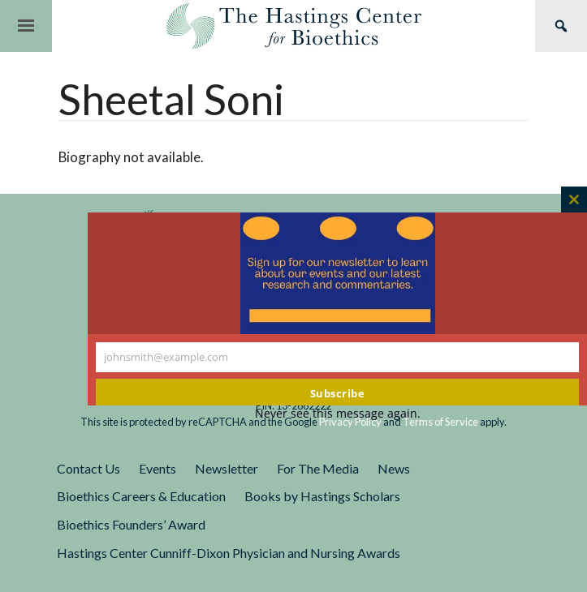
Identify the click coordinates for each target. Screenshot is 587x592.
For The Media (318, 468)
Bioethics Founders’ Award (131, 524)
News (394, 468)
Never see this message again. (338, 413)
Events (157, 468)
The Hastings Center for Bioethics (294, 26)
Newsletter (226, 468)
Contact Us (88, 468)
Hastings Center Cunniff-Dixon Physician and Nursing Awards (228, 552)
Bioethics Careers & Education (141, 496)
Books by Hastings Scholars (322, 496)
